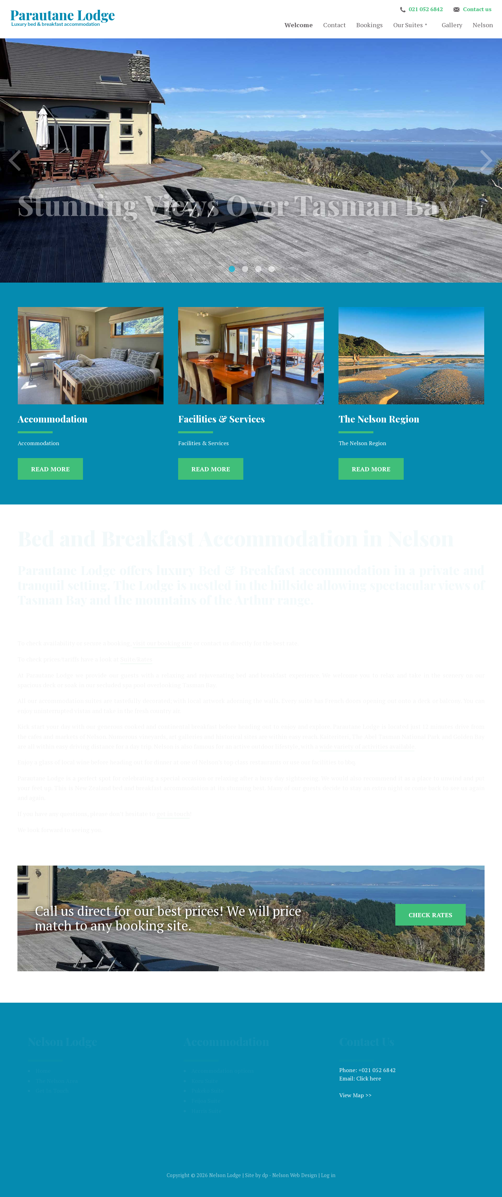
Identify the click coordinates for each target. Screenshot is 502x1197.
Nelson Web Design (294, 1175)
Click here (368, 1078)
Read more (50, 469)
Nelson (483, 25)
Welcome (298, 25)
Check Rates (430, 915)
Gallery (452, 25)
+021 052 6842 (377, 1070)
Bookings (369, 25)
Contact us (477, 9)
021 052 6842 (426, 9)
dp (265, 1175)
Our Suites (408, 25)
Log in (328, 1175)
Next (487, 162)
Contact (334, 25)
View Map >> (355, 1095)
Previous (15, 162)
